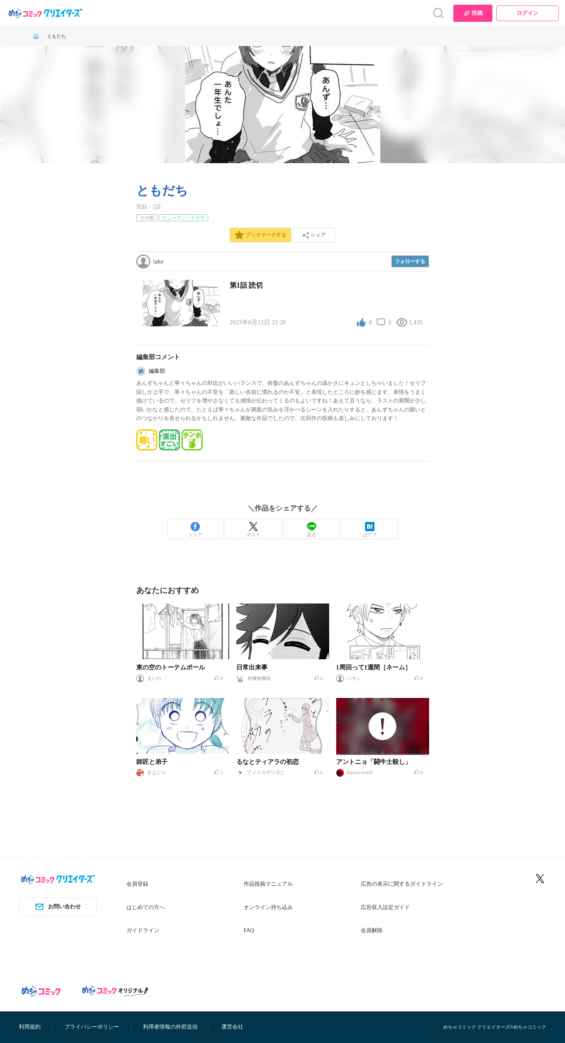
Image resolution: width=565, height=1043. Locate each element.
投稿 (473, 13)
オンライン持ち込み (268, 907)
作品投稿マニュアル (268, 884)
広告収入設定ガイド (385, 907)
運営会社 (232, 1027)
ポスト (253, 530)
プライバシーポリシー (91, 1027)
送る (311, 530)
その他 (147, 218)
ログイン (527, 13)
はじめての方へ (146, 907)
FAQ (249, 930)
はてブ (370, 530)
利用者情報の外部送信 (170, 1027)
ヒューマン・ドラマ (183, 218)
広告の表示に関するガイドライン (402, 884)
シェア (195, 530)
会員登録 (137, 884)
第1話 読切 (246, 285)
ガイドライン (143, 930)
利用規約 (30, 1027)
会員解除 (372, 930)
